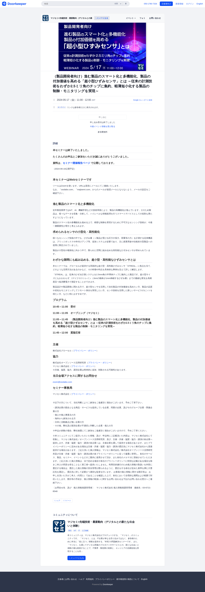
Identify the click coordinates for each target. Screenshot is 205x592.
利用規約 (90, 579)
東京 (69, 530)
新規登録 (179, 4)
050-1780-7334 (150, 4)
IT (79, 530)
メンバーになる (102, 18)
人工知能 (85, 530)
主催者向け (166, 4)
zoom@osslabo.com (62, 382)
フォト (142, 18)
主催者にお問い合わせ (67, 579)
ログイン (190, 4)
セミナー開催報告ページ (76, 163)
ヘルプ (81, 579)
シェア (57, 501)
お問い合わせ (155, 18)
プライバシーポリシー (105, 579)
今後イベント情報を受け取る (102, 126)
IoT (75, 530)
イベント (131, 18)
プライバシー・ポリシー (85, 350)
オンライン (61, 107)
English (200, 4)
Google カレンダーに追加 (142, 100)
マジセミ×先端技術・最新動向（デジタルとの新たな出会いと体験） (80, 18)
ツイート (67, 501)
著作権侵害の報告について (127, 579)
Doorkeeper (108, 584)
